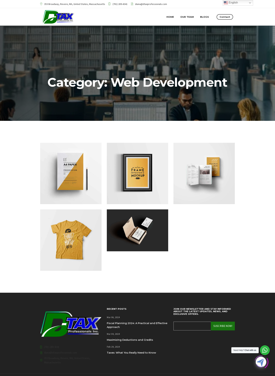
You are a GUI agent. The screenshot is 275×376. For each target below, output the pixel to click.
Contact (225, 16)
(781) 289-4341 (120, 4)
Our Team (187, 16)
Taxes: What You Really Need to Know (131, 352)
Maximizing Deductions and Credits (130, 339)
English (231, 3)
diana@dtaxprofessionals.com (151, 4)
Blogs (204, 16)
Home (170, 16)
